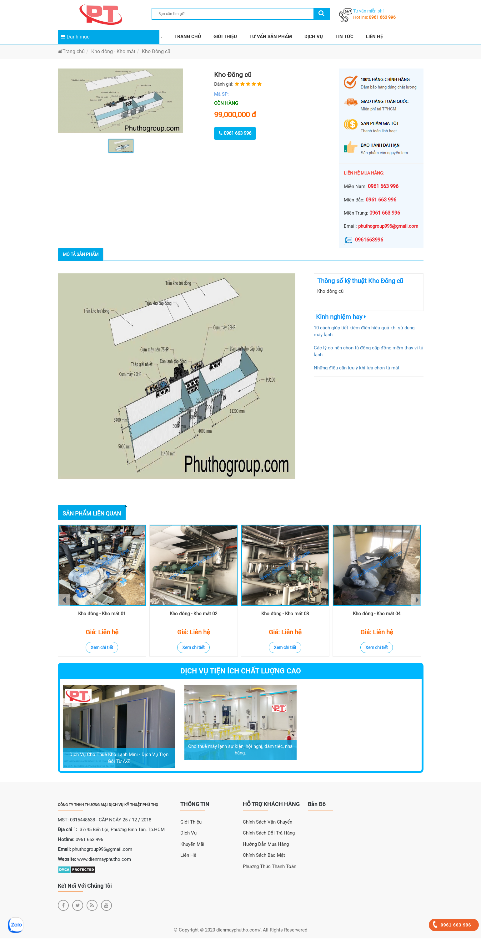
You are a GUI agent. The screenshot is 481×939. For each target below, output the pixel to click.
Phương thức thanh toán (269, 867)
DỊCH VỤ (313, 36)
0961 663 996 (382, 17)
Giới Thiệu (191, 822)
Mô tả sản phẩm (80, 254)
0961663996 (363, 240)
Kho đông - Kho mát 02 (193, 614)
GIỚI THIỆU (225, 36)
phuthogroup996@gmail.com (388, 226)
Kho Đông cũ (156, 51)
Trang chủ (71, 51)
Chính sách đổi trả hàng (269, 834)
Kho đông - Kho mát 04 (376, 614)
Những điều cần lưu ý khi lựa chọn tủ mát (356, 368)
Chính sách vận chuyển (267, 822)
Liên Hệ (188, 856)
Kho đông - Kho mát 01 (102, 614)
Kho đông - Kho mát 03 (285, 614)
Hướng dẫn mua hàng (266, 845)
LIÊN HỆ (374, 36)
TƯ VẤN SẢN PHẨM (270, 36)
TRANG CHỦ (187, 36)
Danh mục (75, 37)
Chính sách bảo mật (264, 856)
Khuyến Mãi (192, 845)
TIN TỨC (344, 36)
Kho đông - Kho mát (113, 51)
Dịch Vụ (188, 834)
